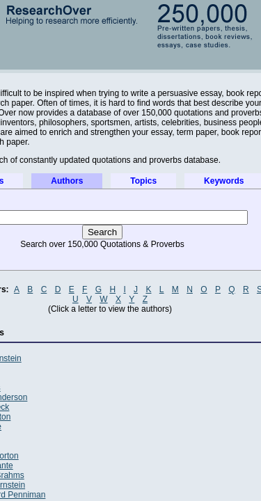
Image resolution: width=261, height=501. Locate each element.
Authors (67, 181)
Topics (143, 181)
